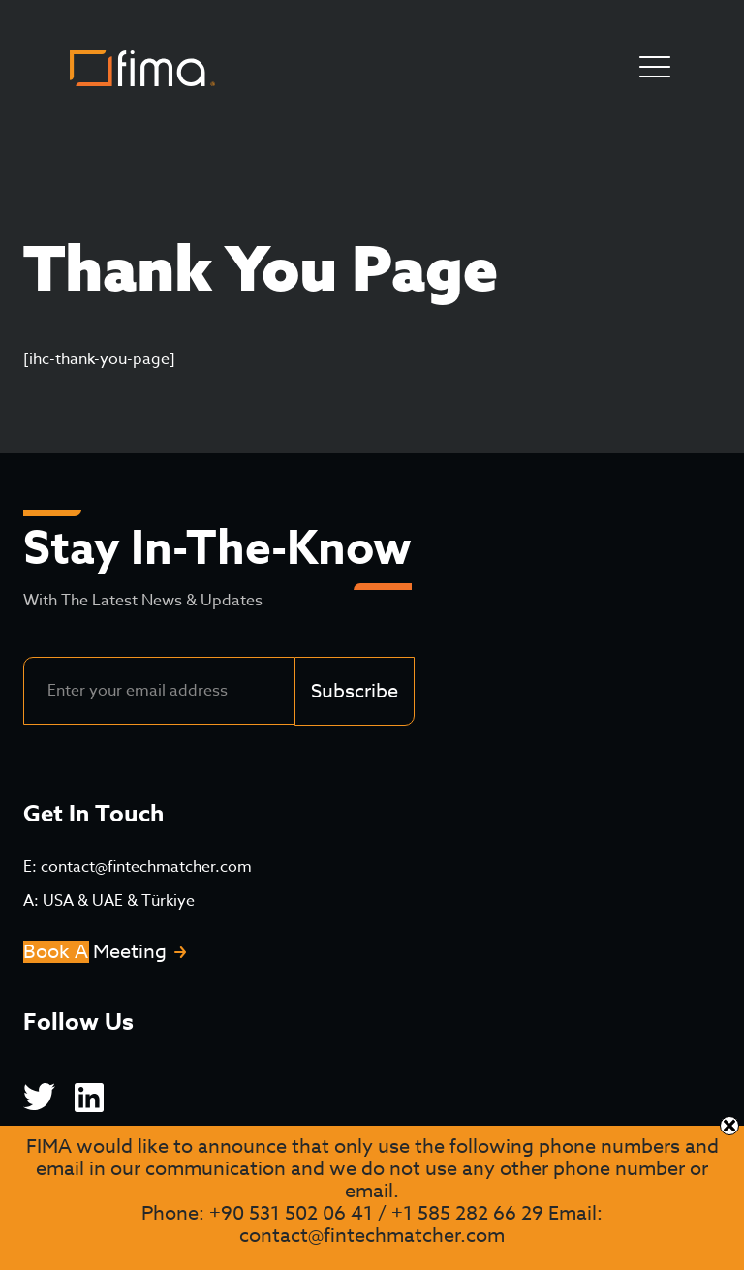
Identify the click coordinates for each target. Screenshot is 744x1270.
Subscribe (354, 691)
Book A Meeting (95, 952)
